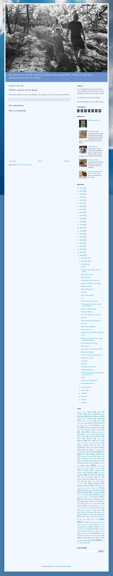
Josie (79, 434)
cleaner (95, 468)
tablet (97, 531)
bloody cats (100, 456)
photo (99, 512)
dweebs (90, 477)
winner (85, 540)
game (90, 490)
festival (100, 479)
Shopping (85, 445)
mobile (99, 503)
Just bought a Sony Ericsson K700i (91, 349)
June (82, 396)
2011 (81, 234)
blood (91, 456)
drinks (102, 475)
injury (82, 499)
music (79, 506)
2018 (81, 212)
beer (102, 452)
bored (82, 461)
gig (87, 492)
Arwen (90, 414)
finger (85, 481)
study (100, 529)
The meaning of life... (87, 383)
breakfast (91, 461)
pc (85, 512)
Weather (101, 447)
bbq (95, 452)
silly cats (99, 524)
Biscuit (97, 416)
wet (100, 538)
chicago (87, 468)
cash (100, 463)
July (82, 393)
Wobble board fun (93, 120)
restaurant (96, 516)
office (97, 508)
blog (102, 454)
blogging (83, 456)
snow (86, 527)
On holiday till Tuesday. (88, 367)
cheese (79, 468)
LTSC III (83, 323)
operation (83, 510)
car (93, 463)
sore (93, 527)
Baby (82, 416)
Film (92, 425)
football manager (83, 486)
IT (95, 430)
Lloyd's (82, 436)
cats (87, 465)
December (84, 258)
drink (95, 475)
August (83, 390)
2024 (81, 194)
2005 (81, 252)
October (84, 264)
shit (81, 524)
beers (83, 454)
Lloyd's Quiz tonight (87, 295)
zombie (84, 543)
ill (103, 497)
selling (96, 522)
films (78, 481)
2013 (81, 228)
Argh (99, 412)
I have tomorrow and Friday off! (91, 320)
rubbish (92, 519)
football (96, 483)
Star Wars (97, 445)
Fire (100, 425)
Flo (78, 427)
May (82, 399)
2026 (81, 188)
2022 (81, 200)
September (84, 387)
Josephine (98, 432)
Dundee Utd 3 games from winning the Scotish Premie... (91, 339)
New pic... (84, 267)
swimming (89, 531)
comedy (85, 470)
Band (89, 416)
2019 (81, 209)
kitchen (99, 499)
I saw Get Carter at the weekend (91, 315)
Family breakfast (93, 160)
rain (81, 516)
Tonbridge (81, 447)
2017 (81, 215)
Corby (99, 421)
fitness (93, 481)
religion (88, 516)
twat (85, 535)
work (93, 540)
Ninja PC (84, 318)
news (90, 508)
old (103, 508)
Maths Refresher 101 (87, 289)
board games (84, 458)
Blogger (68, 566)
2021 (81, 203)
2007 (81, 246)
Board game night (93, 131)
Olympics (86, 443)
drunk (82, 477)
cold (102, 468)
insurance (91, 499)
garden (79, 492)
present (95, 514)
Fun (98, 427)
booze (102, 458)
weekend (93, 538)
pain (98, 510)
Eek (78, 425)
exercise (79, 479)
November (84, 261)
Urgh (92, 447)
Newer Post (12, 161)
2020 (81, 206)
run (84, 522)
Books (79, 418)
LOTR (87, 434)
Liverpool (101, 434)
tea (81, 533)
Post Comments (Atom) (24, 165)
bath (78, 452)
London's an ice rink (87, 358)
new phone (101, 506)
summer (79, 531)
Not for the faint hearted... (89, 309)
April (83, 402)
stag (87, 529)
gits (93, 492)
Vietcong (83, 292)
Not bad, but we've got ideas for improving (95, 172)
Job (91, 432)
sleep (79, 527)
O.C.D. (83, 335)
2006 (81, 249)
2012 (81, 231)
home (99, 495)
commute (97, 470)
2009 (81, 240)
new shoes (83, 508)
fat (93, 479)
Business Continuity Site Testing (91, 283)
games (97, 490)
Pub (102, 443)
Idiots (83, 432)
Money (79, 441)
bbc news (86, 452)
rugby (101, 519)
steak (93, 529)
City (91, 421)
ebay (99, 477)
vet (90, 535)
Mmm (99, 438)
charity (99, 466)
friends (101, 488)
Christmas (100, 418)
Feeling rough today (87, 370)
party (78, 512)
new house (90, 506)
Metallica (89, 438)
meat (91, 503)
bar (100, 450)
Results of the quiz (86, 286)
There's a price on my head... (89, 301)
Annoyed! (84, 364)
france (96, 486)
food (85, 483)
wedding (84, 538)
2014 (81, 225)
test (86, 533)
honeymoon (80, 497)
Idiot (102, 430)
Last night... (84, 361)
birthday (92, 454)
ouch (91, 510)
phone (91, 512)
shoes (86, 524)
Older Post (67, 161)
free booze (83, 488)
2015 (81, 221)
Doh (99, 423)
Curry (86, 423)
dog (81, 475)
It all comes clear (86, 329)
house (96, 497)
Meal (99, 436)
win (78, 540)
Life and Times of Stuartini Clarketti (92, 332)
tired (92, 533)
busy (87, 463)
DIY (92, 423)
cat (78, 466)
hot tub (89, 497)
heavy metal (80, 495)
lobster (86, 501)
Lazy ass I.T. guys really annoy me (91, 355)
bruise (99, 461)
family (87, 479)
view (96, 535)
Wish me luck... (86, 346)
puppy (102, 514)
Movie (90, 441)
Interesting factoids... (87, 274)
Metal (79, 438)
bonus (94, 458)
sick (92, 524)
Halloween (87, 430)
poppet (79, 514)
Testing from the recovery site (90, 280)
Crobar (79, 423)
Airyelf (55, 566)
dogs (89, 475)
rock (84, 519)
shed (103, 522)
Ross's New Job (86, 277)
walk (102, 535)
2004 (81, 255)
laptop (79, 501)
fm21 (78, 483)
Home (40, 161)
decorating (101, 472)
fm (99, 481)
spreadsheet (80, 529)
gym (99, 492)
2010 (81, 237)
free (103, 486)
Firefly (83, 377)
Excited (85, 425)
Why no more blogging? (88, 326)
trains (79, 535)
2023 (81, 197)
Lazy (93, 434)
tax (103, 531)
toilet (100, 533)
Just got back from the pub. (89, 380)
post (88, 514)
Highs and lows (92, 146)
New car (98, 441)
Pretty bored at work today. (89, 343)
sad (90, 522)
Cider (83, 421)
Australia (101, 414)
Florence (88, 427)
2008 (81, 243)
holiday (90, 495)
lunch (82, 503)
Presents (95, 443)
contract (79, 472)
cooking (89, 473)
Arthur (79, 414)
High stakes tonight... (87, 352)
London (91, 436)
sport (100, 527)
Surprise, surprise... (87, 312)
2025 (81, 191)
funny (83, 490)
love (103, 501)
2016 (81, 218)
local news (95, 501)
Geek (78, 430)
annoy (94, 450)
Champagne (89, 418)
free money (92, 488)
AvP (82, 298)
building (79, 463)
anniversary (85, 450)
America (79, 412)
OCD (78, 443)
